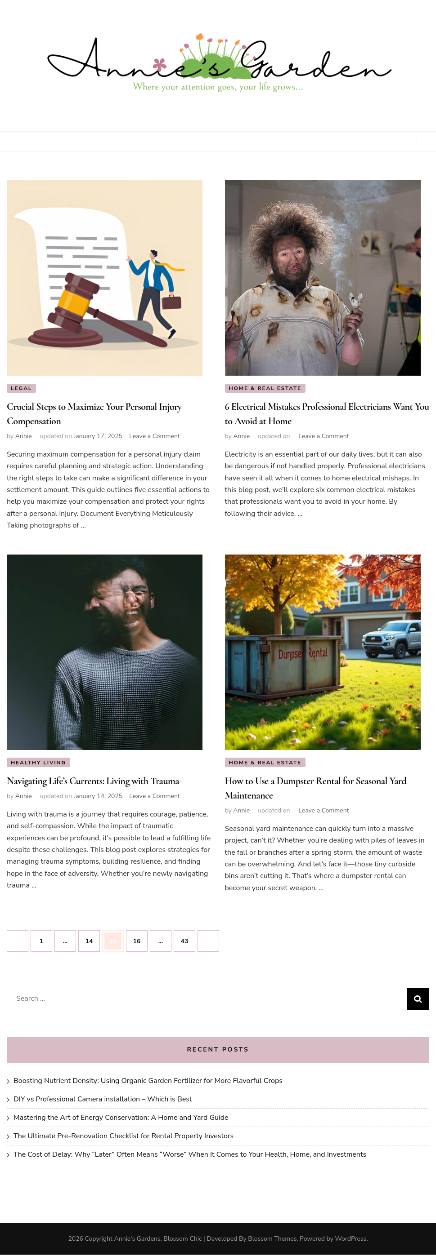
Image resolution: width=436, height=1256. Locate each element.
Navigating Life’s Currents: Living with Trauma (93, 782)
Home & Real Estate (265, 388)
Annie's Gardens (137, 1240)
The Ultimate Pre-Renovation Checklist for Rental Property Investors (123, 1137)
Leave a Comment (154, 436)
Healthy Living (38, 763)
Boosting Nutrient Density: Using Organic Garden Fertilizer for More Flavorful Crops (148, 1082)
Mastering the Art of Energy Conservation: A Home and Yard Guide (121, 1119)
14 (92, 939)
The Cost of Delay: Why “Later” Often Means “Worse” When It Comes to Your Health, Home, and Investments (189, 1156)
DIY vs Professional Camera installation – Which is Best (102, 1100)
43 (187, 939)
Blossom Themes (272, 1240)
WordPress (350, 1240)
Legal (21, 388)
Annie (23, 436)
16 (140, 939)
